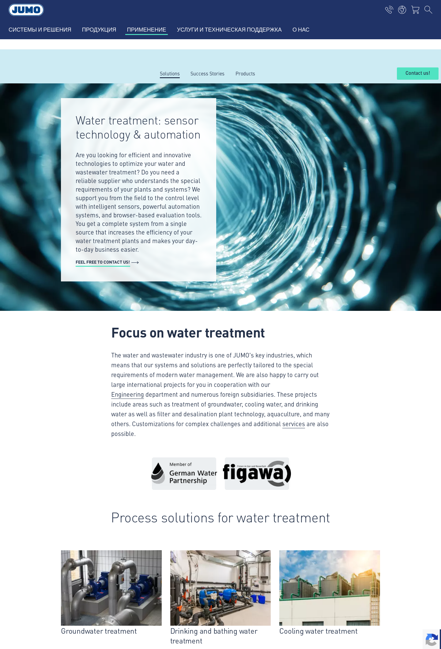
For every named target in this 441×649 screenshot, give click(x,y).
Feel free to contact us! (103, 262)
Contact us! (417, 73)
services (293, 423)
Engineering (127, 394)
